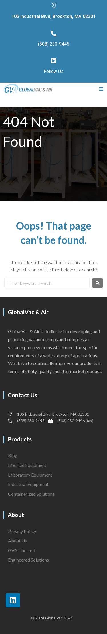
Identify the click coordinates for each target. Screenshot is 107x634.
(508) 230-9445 (53, 44)
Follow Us (54, 71)
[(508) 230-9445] (53, 33)
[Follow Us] (53, 61)
